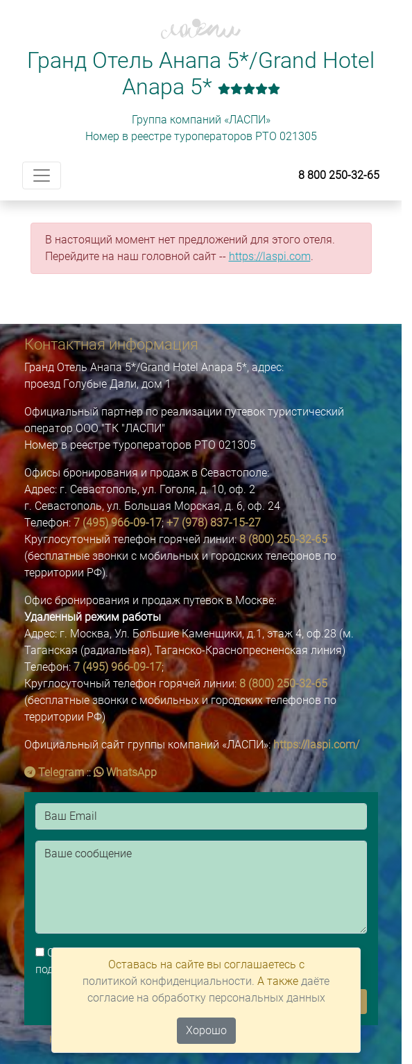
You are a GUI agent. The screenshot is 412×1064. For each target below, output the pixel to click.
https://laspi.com (270, 256)
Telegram (54, 772)
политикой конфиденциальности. (169, 981)
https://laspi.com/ (316, 744)
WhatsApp (125, 772)
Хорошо (206, 1030)
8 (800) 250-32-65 (283, 539)
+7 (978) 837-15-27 (213, 522)
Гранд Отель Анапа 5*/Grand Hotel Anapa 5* (201, 73)
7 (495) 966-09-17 (118, 522)
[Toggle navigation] (41, 175)
